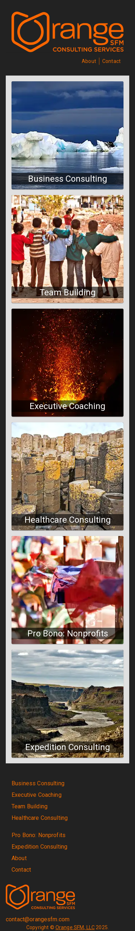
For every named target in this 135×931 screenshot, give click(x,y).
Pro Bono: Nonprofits (39, 835)
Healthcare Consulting (40, 817)
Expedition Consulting (39, 846)
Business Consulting (38, 783)
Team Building (30, 806)
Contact (111, 61)
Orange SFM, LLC (75, 927)
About (89, 61)
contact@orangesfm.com (37, 919)
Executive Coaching (37, 794)
